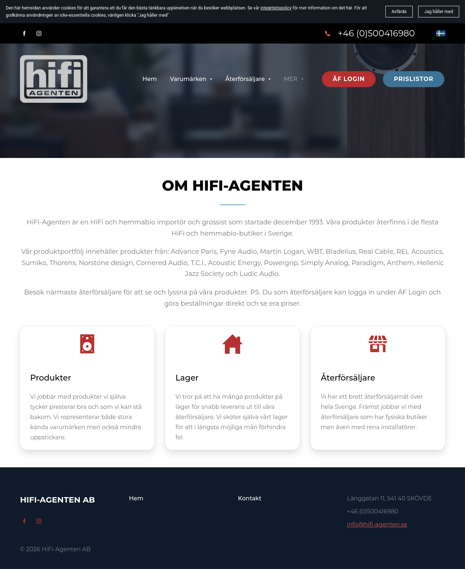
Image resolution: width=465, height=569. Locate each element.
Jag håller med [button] (438, 11)
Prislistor (413, 79)
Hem (136, 498)
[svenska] (440, 33)
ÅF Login (349, 79)
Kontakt (250, 498)
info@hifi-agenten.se (377, 524)
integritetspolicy (275, 8)
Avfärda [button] (399, 11)
